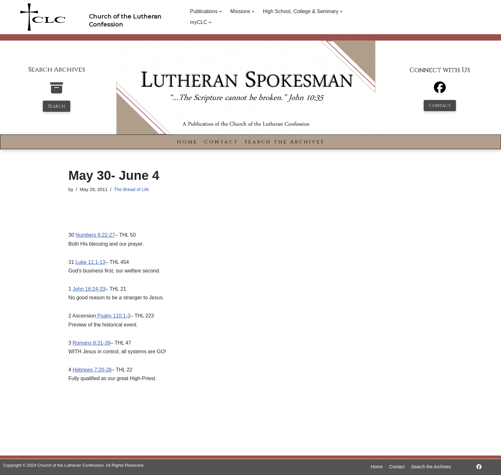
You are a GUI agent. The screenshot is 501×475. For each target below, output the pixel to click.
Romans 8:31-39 (91, 343)
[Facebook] (440, 90)
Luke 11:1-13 (90, 262)
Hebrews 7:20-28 (92, 369)
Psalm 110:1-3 (113, 315)
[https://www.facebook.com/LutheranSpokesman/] (479, 467)
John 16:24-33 (89, 289)
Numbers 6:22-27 (95, 235)
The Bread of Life (131, 189)
